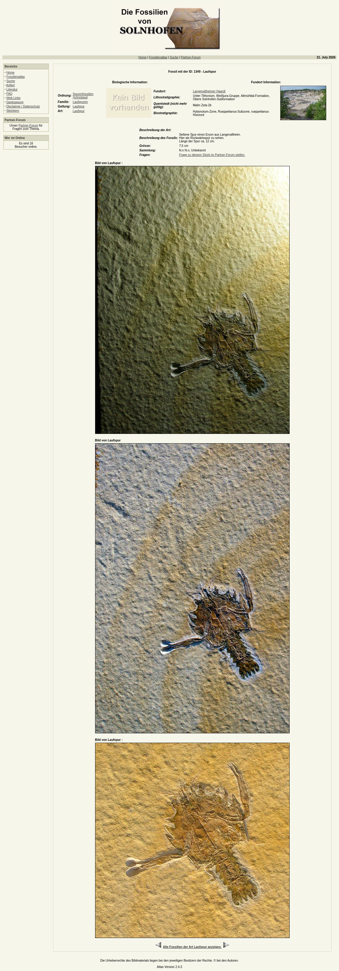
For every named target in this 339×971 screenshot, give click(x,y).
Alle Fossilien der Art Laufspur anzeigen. (192, 947)
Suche (174, 57)
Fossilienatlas (158, 57)
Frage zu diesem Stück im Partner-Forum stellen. (212, 155)
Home (142, 57)
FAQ (9, 93)
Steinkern (12, 110)
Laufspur (79, 106)
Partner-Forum (191, 57)
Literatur (12, 89)
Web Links (13, 98)
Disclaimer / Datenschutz (23, 106)
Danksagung (14, 102)
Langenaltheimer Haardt (209, 91)
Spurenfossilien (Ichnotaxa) (83, 95)
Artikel (10, 85)
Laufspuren (80, 102)
